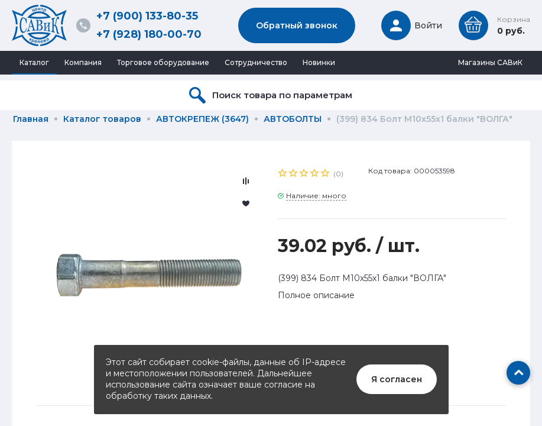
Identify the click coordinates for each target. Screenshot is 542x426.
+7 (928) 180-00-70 (149, 34)
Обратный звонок (296, 25)
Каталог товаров (102, 119)
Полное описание (316, 295)
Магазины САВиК (490, 62)
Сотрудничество (256, 62)
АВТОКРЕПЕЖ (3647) (202, 119)
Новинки (319, 62)
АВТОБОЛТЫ (293, 119)
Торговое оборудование (163, 62)
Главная (30, 119)
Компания (83, 62)
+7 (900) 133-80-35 (147, 15)
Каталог (34, 62)
